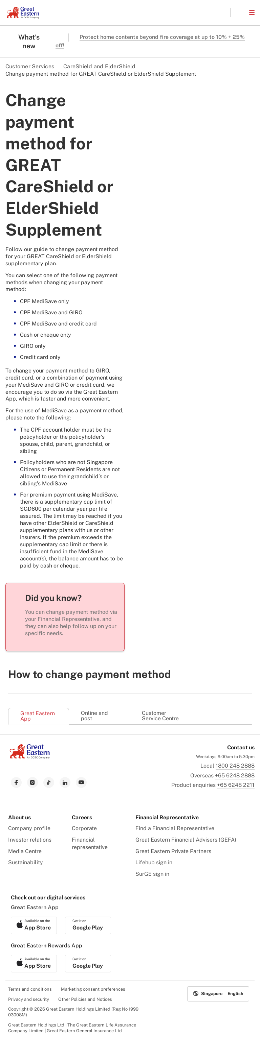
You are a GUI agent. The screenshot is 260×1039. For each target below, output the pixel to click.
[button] (239, 12)
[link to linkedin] (65, 782)
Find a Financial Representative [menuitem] (174, 828)
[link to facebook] (16, 782)
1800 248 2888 (235, 766)
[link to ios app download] (34, 925)
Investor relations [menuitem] (29, 840)
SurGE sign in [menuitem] (152, 874)
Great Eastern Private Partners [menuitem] (173, 851)
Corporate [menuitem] (84, 828)
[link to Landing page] (29, 757)
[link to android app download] (88, 925)
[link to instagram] (32, 782)
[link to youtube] (81, 782)
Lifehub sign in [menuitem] (153, 862)
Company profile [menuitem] (29, 828)
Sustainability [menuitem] (25, 862)
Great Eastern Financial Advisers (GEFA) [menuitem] (185, 840)
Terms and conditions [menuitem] (30, 989)
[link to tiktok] (48, 782)
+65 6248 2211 (236, 785)
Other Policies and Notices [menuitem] (85, 999)
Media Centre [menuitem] (25, 851)
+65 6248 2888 (235, 775)
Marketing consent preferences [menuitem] (93, 989)
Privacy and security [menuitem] (28, 999)
